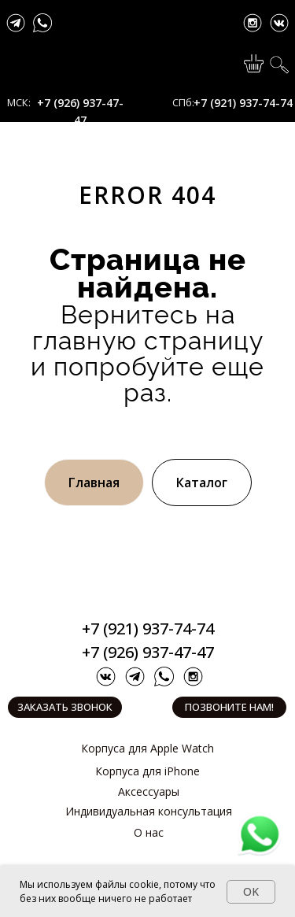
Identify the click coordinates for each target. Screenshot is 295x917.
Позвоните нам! (229, 707)
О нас (149, 832)
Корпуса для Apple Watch (147, 748)
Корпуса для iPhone (147, 771)
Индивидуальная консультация (148, 811)
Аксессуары (148, 791)
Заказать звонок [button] (64, 707)
